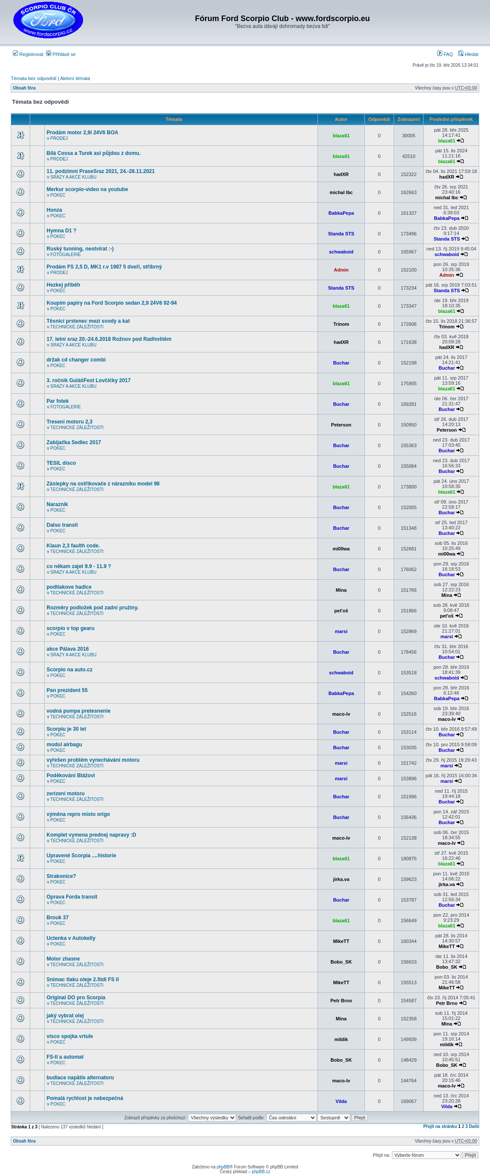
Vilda (341, 1101)
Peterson (341, 424)
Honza (54, 210)
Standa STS (341, 233)
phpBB (223, 1167)
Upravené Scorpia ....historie (81, 856)
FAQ (445, 54)
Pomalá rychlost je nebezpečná (84, 1098)
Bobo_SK (341, 961)
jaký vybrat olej (65, 1016)
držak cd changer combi (75, 360)
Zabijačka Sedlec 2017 (73, 442)
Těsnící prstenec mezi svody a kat (87, 321)
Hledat (468, 54)
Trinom (341, 324)
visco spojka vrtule (69, 1036)
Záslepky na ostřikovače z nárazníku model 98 (103, 484)
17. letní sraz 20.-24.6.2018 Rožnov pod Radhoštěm (108, 339)
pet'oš (341, 610)
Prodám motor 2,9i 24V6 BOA (82, 133)
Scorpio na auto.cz (69, 670)
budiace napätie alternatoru (80, 1078)
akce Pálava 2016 (67, 649)
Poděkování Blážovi (70, 775)
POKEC (57, 195)
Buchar (341, 362)
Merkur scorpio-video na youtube (87, 189)
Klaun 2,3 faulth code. (73, 546)
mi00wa (341, 548)
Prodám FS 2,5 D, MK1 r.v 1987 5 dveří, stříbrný (104, 267)
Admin (341, 269)
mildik (341, 1039)
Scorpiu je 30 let (66, 729)
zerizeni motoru (65, 794)
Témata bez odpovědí (33, 78)
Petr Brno (341, 1000)
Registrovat (28, 54)
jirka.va (341, 879)
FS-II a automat (64, 1057)
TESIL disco (61, 463)
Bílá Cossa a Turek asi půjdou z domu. (93, 153)
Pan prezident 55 (66, 690)
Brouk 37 (57, 917)
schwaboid (341, 251)
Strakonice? (61, 876)
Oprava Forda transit (71, 897)
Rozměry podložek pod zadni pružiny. (92, 608)
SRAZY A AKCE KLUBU (73, 177)
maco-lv (341, 714)
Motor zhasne (63, 959)
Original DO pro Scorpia (75, 998)
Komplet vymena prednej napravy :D (91, 835)
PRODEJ (59, 138)
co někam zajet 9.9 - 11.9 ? (78, 566)
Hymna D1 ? (61, 231)
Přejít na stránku (440, 1126)
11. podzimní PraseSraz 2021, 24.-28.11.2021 (100, 171)
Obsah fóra (24, 88)
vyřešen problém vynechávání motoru (92, 760)
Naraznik (57, 504)
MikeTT (341, 941)
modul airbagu (64, 744)
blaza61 (341, 135)
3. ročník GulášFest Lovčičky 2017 (88, 380)
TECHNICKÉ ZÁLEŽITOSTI (77, 326)
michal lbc (341, 192)
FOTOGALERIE (65, 254)
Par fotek (57, 401)
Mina (341, 590)
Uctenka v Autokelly (71, 938)
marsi (341, 631)
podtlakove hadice (69, 587)
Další (474, 1126)
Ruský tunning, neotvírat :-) (80, 249)
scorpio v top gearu (70, 628)
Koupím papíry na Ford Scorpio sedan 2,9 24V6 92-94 (111, 303)
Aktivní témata (75, 78)
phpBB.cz (261, 1171)
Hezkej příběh (63, 285)
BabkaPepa (341, 213)
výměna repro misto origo (78, 814)
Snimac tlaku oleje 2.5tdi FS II (82, 979)
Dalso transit (62, 525)
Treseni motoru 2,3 (69, 422)
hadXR (341, 174)
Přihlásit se (61, 54)
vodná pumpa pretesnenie (78, 711)
